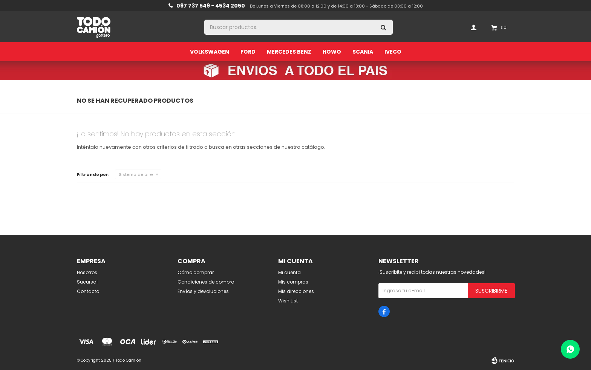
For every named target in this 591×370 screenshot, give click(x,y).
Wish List (288, 301)
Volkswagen (209, 51)
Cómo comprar (196, 272)
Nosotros (87, 272)
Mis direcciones (296, 291)
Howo (332, 51)
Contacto (88, 291)
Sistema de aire (136, 174)
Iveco (392, 51)
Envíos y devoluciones (203, 291)
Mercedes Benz (289, 51)
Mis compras (293, 282)
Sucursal (87, 282)
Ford (248, 51)
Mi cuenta (289, 272)
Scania (362, 51)
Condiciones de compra (206, 282)
